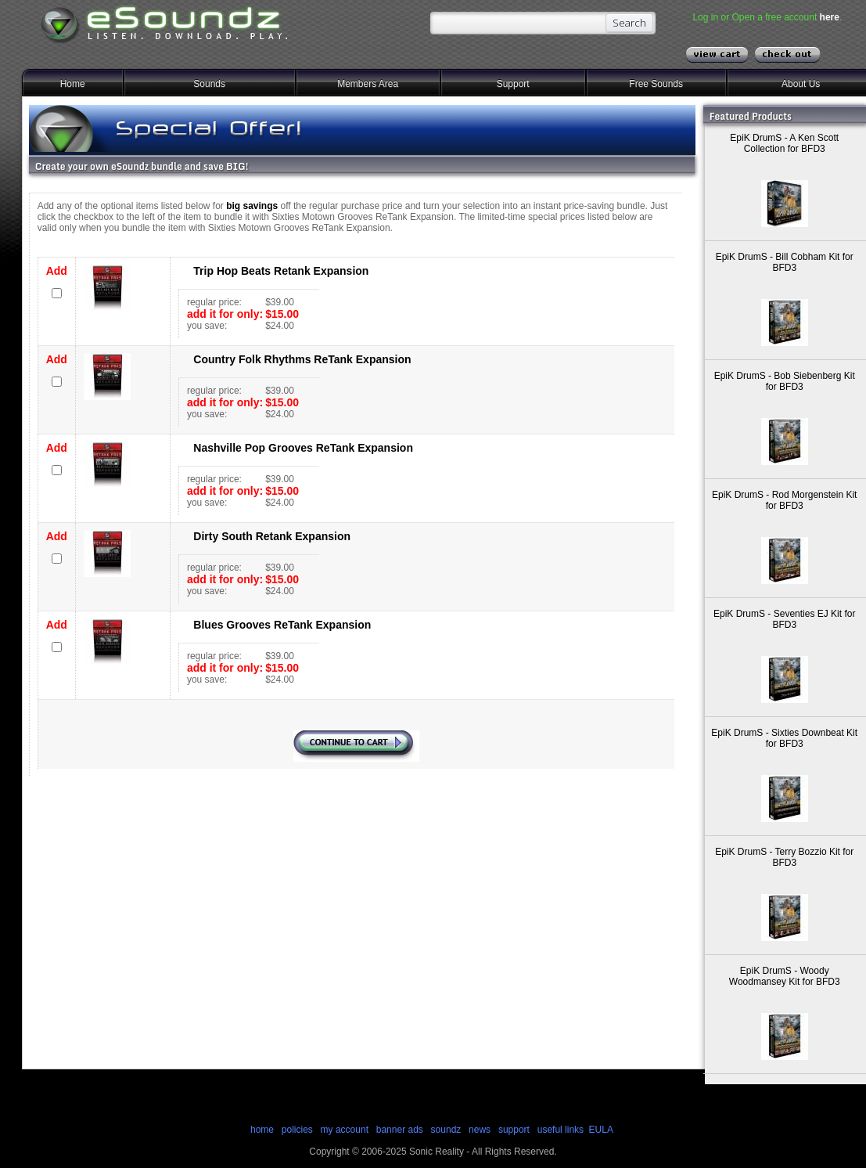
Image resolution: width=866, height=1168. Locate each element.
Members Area (367, 83)
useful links (560, 1129)
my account (344, 1129)
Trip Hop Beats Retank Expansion (280, 271)
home (262, 1129)
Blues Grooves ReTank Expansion (282, 624)
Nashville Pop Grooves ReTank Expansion (303, 448)
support (515, 1129)
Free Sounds (656, 83)
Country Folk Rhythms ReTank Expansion (302, 359)
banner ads (399, 1129)
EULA (601, 1129)
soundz (446, 1129)
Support (513, 83)
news (479, 1129)
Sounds (209, 83)
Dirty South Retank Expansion (271, 536)
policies (297, 1129)
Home (72, 83)
